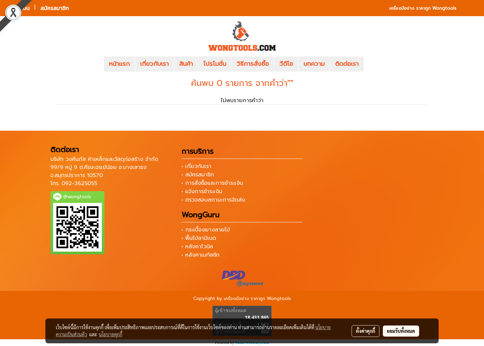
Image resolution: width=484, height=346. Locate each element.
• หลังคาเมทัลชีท (200, 255)
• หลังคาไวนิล (197, 247)
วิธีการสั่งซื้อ (253, 64)
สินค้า (186, 64)
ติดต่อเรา (347, 64)
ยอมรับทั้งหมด (401, 331)
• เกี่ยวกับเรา (196, 166)
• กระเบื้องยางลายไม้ (206, 230)
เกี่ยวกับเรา (154, 64)
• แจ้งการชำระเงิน (202, 191)
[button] (373, 64)
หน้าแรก (119, 64)
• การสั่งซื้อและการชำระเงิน (212, 183)
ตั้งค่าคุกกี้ (365, 331)
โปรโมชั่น (214, 64)
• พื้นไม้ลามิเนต (199, 238)
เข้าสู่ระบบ (19, 8)
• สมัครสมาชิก (198, 175)
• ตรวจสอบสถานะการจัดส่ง (213, 200)
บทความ (314, 64)
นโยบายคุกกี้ (110, 334)
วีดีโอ (286, 64)
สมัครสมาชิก (54, 8)
